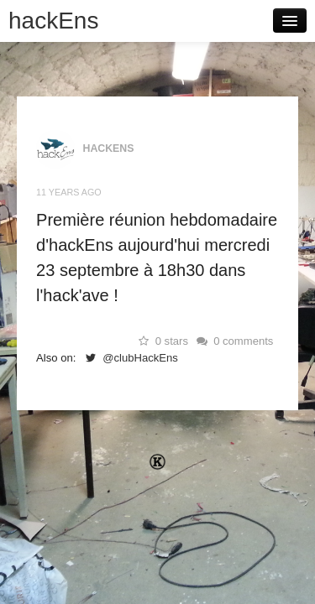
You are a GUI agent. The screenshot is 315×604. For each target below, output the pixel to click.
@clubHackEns (130, 357)
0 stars (161, 341)
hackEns (53, 21)
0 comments (234, 341)
